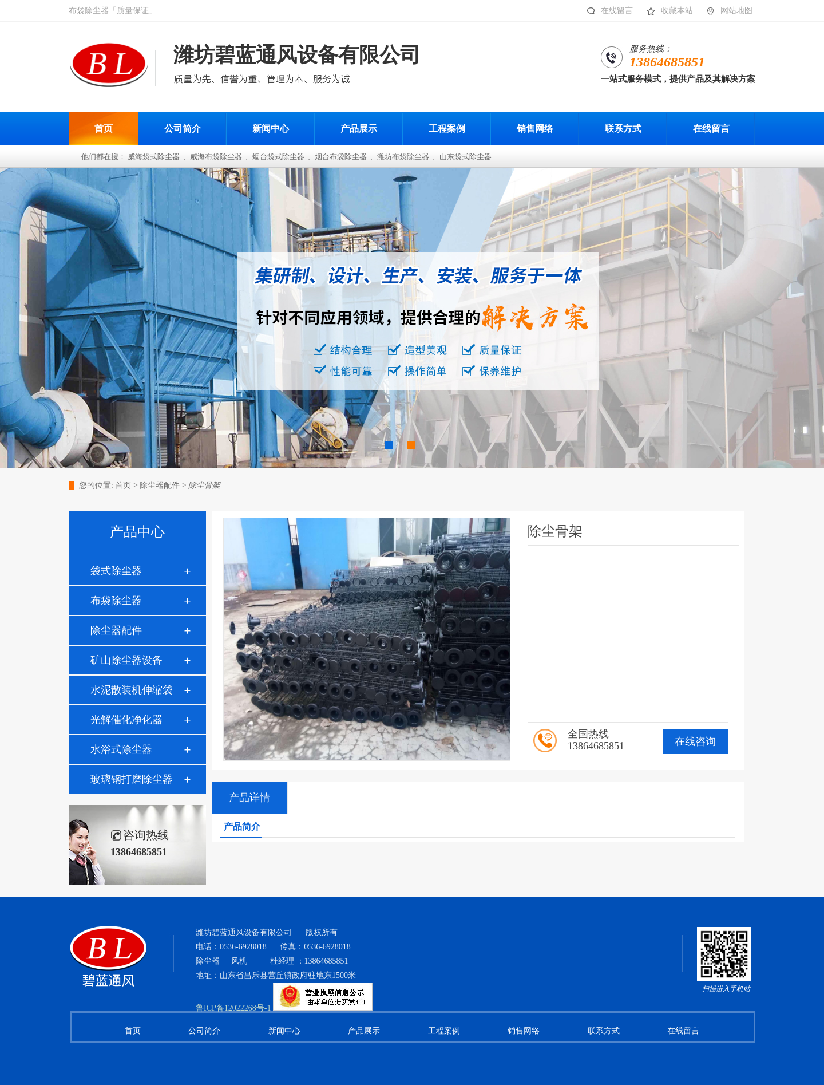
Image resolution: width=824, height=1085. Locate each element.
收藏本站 (667, 10)
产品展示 (364, 1031)
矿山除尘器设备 (126, 660)
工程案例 (444, 1031)
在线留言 (607, 10)
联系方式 (604, 1031)
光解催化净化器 (126, 719)
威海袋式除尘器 (154, 156)
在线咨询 (695, 741)
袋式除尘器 (116, 571)
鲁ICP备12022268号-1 (233, 1008)
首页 (123, 485)
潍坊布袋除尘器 (403, 156)
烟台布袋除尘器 (341, 156)
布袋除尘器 (116, 600)
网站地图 (726, 10)
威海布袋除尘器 (216, 156)
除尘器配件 (116, 630)
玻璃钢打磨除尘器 (131, 779)
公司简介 (204, 1031)
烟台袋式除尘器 (278, 156)
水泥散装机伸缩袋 (131, 690)
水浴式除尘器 (121, 749)
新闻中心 (284, 1031)
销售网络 (524, 1031)
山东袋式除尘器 (465, 156)
